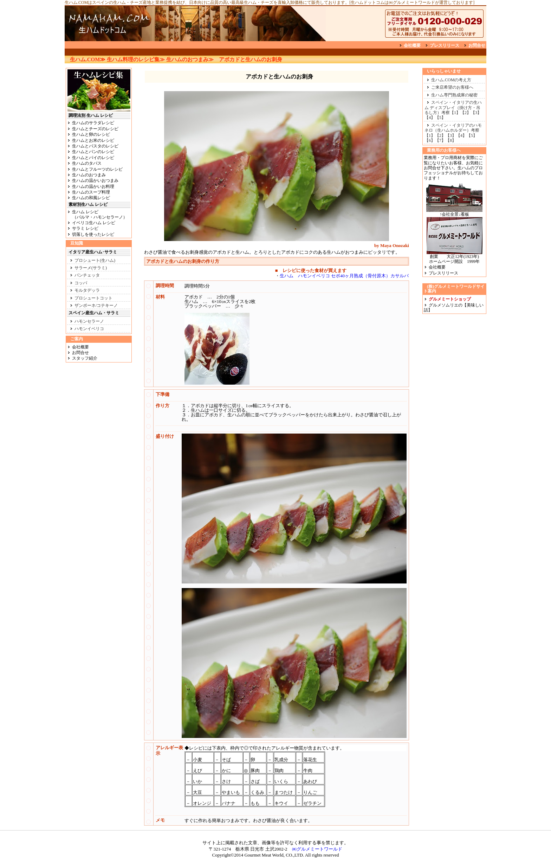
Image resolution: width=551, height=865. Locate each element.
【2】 (465, 112)
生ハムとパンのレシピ (93, 151)
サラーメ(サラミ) (90, 267)
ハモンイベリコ (89, 328)
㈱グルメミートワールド (317, 849)
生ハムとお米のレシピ (93, 140)
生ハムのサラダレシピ (93, 122)
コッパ (80, 282)
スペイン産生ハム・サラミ (94, 312)
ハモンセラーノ (89, 321)
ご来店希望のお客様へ (452, 87)
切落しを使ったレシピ (93, 234)
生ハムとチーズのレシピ (95, 128)
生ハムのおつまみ (89, 174)
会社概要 (412, 45)
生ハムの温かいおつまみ (95, 180)
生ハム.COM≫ (87, 59)
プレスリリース (444, 45)
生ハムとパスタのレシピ (95, 146)
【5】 (440, 117)
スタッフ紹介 (84, 358)
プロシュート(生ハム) (94, 260)
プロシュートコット (93, 298)
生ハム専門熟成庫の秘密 (454, 95)
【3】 (476, 112)
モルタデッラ (87, 290)
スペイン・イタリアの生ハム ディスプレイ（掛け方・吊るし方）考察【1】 (453, 107)
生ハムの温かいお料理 (93, 186)
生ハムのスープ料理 (91, 192)
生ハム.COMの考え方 (451, 79)
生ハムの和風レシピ (91, 197)
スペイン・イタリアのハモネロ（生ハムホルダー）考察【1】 (453, 130)
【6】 (429, 140)
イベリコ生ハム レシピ (93, 222)
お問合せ (476, 45)
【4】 (429, 117)
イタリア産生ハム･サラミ (93, 252)
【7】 (440, 140)
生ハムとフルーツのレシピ (97, 169)
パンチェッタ (87, 275)
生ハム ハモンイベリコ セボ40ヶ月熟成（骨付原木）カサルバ (344, 275)
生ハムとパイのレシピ (93, 157)
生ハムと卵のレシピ (91, 134)
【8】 (451, 140)
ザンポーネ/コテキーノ (96, 305)
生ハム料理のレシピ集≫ (136, 59)
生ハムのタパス (87, 163)
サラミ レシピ (85, 228)
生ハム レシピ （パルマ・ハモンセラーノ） (97, 214)
